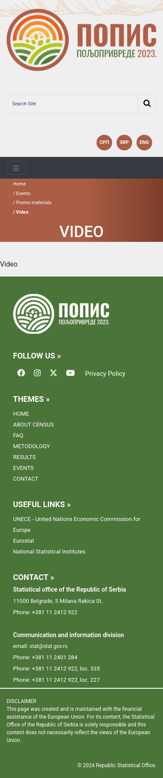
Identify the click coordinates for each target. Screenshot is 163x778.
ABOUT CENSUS (33, 424)
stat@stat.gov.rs (48, 646)
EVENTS (23, 468)
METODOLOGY (31, 446)
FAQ (18, 435)
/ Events (21, 193)
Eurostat (23, 540)
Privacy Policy (105, 373)
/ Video (20, 212)
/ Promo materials (32, 202)
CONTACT (25, 478)
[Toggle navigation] (16, 168)
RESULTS (24, 457)
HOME (21, 413)
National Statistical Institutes (49, 551)
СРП (104, 142)
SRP (124, 142)
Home (19, 184)
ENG (144, 142)
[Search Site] (72, 104)
